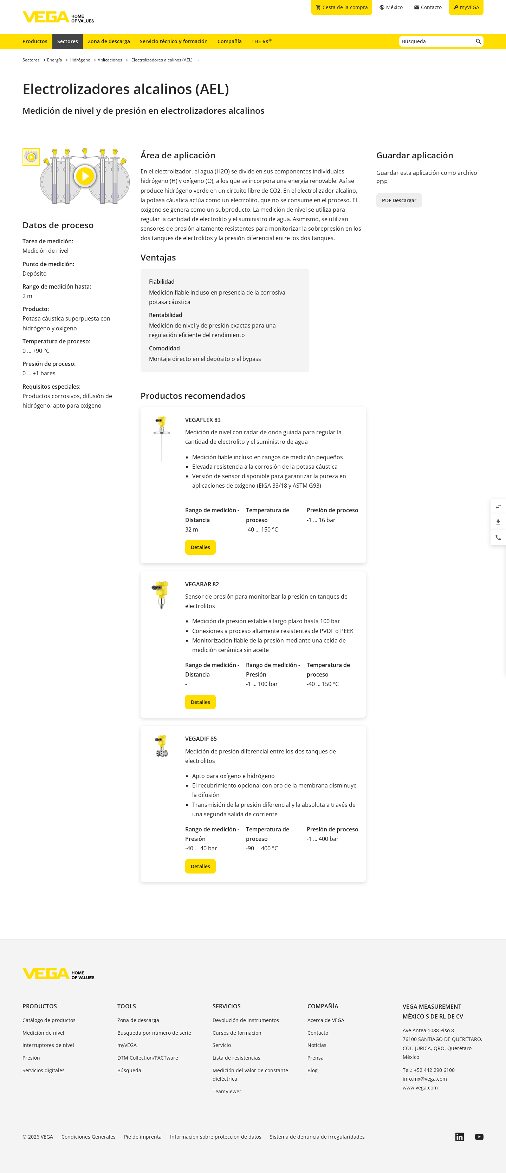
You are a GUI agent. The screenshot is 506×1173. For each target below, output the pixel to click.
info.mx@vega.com (425, 1078)
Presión (31, 1057)
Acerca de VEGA (325, 1020)
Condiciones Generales (88, 1136)
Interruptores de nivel (48, 1045)
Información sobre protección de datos (215, 1136)
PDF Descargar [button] (399, 200)
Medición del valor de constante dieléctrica (250, 1074)
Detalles (200, 547)
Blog (312, 1070)
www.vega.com (420, 1087)
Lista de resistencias (236, 1057)
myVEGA (127, 1045)
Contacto (317, 1032)
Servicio (222, 1045)
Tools (126, 1006)
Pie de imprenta (143, 1136)
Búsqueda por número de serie (154, 1032)
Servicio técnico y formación (174, 41)
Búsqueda (129, 1070)
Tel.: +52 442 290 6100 (429, 1070)
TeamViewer (227, 1091)
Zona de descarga (109, 41)
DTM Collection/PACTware (147, 1057)
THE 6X (262, 41)
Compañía (230, 41)
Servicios (227, 1006)
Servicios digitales (43, 1070)
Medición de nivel (43, 1032)
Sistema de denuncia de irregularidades (317, 1136)
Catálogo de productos (49, 1020)
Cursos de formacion (237, 1032)
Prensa (315, 1057)
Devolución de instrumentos (246, 1020)
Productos (34, 41)
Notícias (316, 1045)
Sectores (67, 41)
